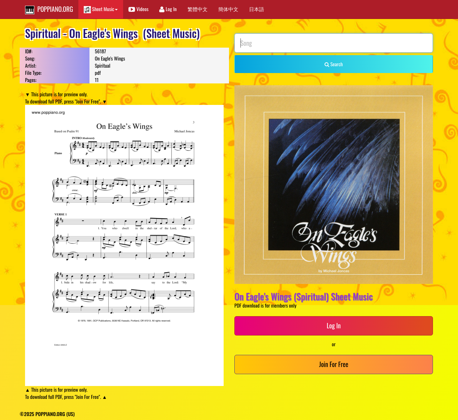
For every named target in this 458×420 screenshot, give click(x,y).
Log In (168, 9)
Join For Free (333, 364)
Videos (138, 9)
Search (334, 64)
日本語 (256, 9)
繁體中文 (197, 9)
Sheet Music (101, 9)
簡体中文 (228, 9)
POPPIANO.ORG (49, 9)
